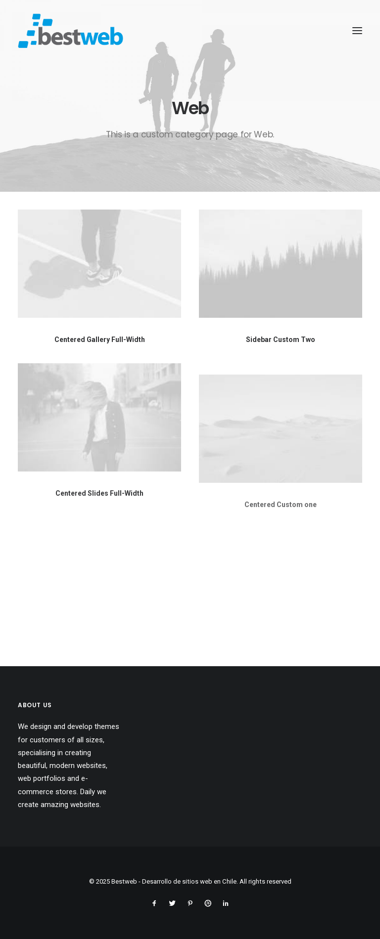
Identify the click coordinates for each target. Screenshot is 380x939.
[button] (99, 264)
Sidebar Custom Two (280, 340)
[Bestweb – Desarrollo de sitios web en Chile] (70, 30)
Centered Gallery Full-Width (99, 339)
